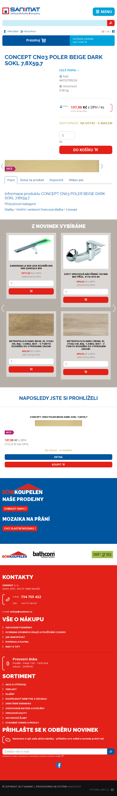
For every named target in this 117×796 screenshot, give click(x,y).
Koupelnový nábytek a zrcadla (26, 698)
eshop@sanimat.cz (21, 611)
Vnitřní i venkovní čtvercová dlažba (39, 209)
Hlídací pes (76, 180)
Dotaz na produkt (32, 180)
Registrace (28, 31)
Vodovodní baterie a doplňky (25, 708)
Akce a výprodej (16, 684)
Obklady (11, 689)
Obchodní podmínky (19, 627)
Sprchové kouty (16, 713)
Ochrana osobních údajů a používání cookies (36, 632)
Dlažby (9, 209)
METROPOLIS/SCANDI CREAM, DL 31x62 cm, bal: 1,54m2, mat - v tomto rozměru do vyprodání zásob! (86, 344)
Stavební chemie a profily (22, 722)
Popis (11, 180)
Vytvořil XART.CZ (101, 789)
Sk (108, 31)
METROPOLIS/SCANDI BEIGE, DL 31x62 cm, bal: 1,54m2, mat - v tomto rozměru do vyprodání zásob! (31, 343)
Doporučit (56, 180)
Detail (58, 457)
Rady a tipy (13, 646)
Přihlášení (10, 31)
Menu (103, 11)
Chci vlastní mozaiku (20, 528)
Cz (103, 31)
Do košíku (85, 149)
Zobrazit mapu (15, 508)
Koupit (58, 464)
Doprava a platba (17, 641)
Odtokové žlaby (16, 717)
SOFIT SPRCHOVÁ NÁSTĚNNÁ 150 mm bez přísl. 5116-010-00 (86, 275)
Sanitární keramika (18, 703)
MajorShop (74, 786)
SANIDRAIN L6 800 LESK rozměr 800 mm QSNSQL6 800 (31, 267)
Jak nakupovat (15, 637)
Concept (71, 209)
